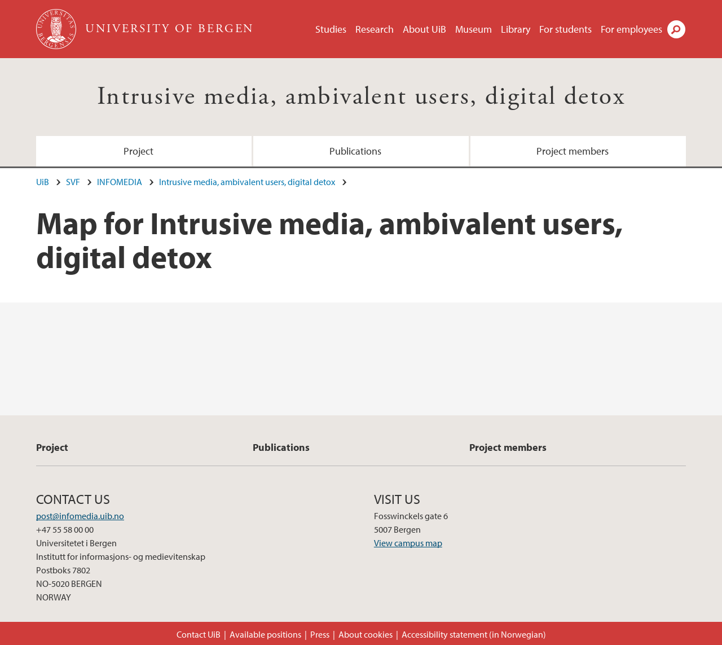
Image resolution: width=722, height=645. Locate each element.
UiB (42, 181)
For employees (631, 29)
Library (515, 29)
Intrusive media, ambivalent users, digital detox (361, 97)
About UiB (424, 29)
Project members (572, 150)
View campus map (408, 543)
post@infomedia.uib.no (80, 515)
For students (565, 29)
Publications (355, 150)
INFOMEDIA (119, 181)
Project (138, 150)
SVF (73, 181)
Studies (330, 29)
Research (374, 29)
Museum (473, 29)
